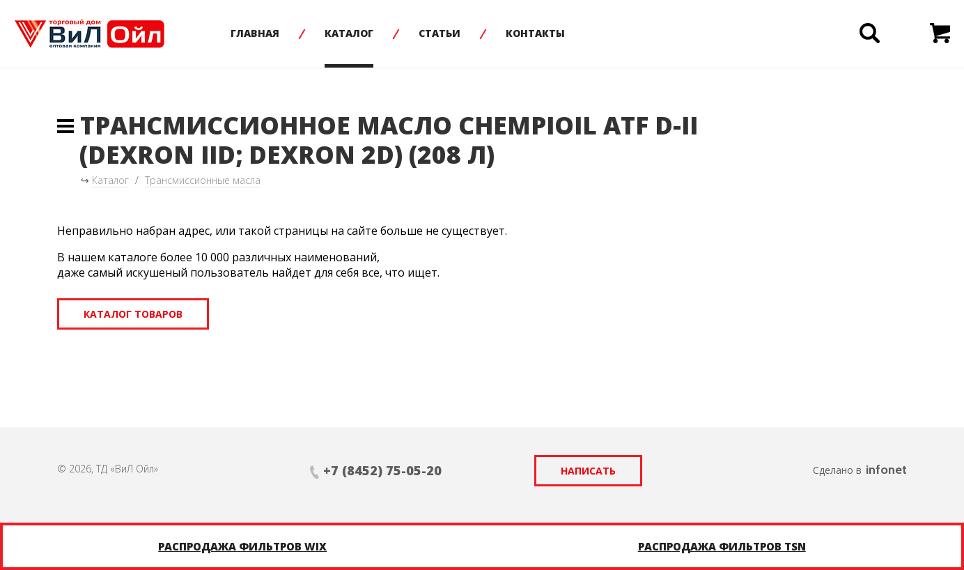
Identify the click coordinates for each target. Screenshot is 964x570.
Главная (255, 33)
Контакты (535, 33)
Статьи (439, 33)
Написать (588, 470)
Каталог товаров (133, 314)
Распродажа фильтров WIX (242, 546)
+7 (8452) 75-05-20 (382, 470)
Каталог (349, 33)
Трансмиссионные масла (203, 180)
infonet (886, 469)
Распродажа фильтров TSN (722, 546)
